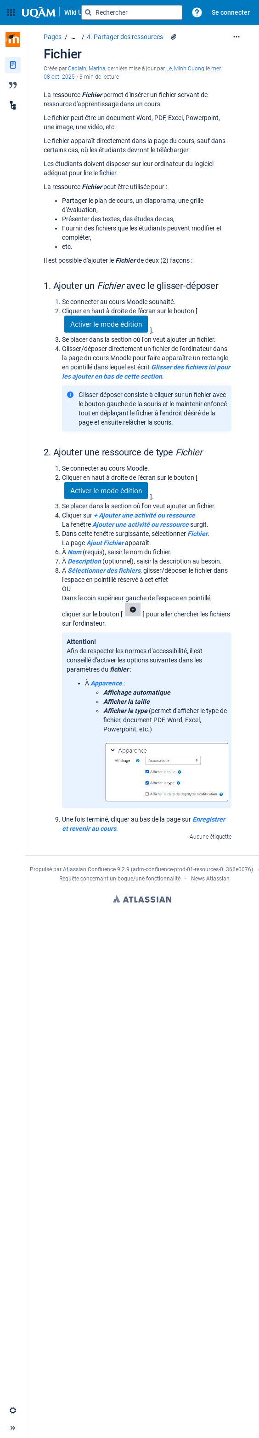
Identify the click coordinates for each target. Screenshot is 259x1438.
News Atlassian (210, 878)
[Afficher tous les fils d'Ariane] (73, 37)
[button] (11, 12)
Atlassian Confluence (89, 869)
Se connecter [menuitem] (231, 12)
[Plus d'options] (236, 37)
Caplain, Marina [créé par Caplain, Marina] (86, 68)
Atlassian (142, 899)
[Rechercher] (88, 12)
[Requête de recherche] (131, 12)
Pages (53, 36)
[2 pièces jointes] (173, 36)
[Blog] (13, 85)
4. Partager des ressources (125, 36)
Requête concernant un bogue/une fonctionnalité (119, 878)
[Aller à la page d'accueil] (59, 12)
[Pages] (13, 65)
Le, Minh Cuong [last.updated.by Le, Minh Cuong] (185, 68)
